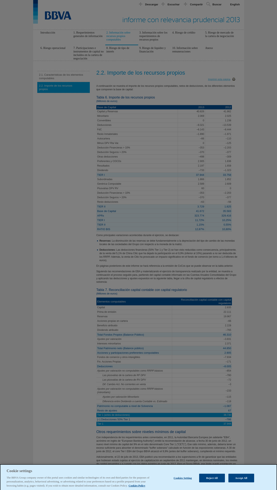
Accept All (241, 481)
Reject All (212, 481)
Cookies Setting (183, 481)
